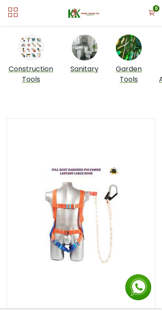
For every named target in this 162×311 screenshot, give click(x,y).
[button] (152, 13)
